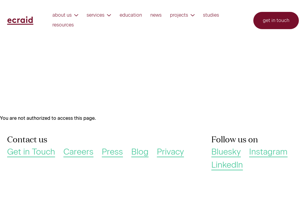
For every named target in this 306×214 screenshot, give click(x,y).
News (156, 15)
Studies (211, 15)
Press (112, 152)
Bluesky (226, 152)
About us (65, 15)
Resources (63, 25)
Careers (78, 152)
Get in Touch (31, 152)
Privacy (170, 152)
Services (99, 15)
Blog (140, 152)
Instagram (268, 152)
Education (131, 15)
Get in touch (276, 20)
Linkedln (227, 165)
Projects (182, 15)
